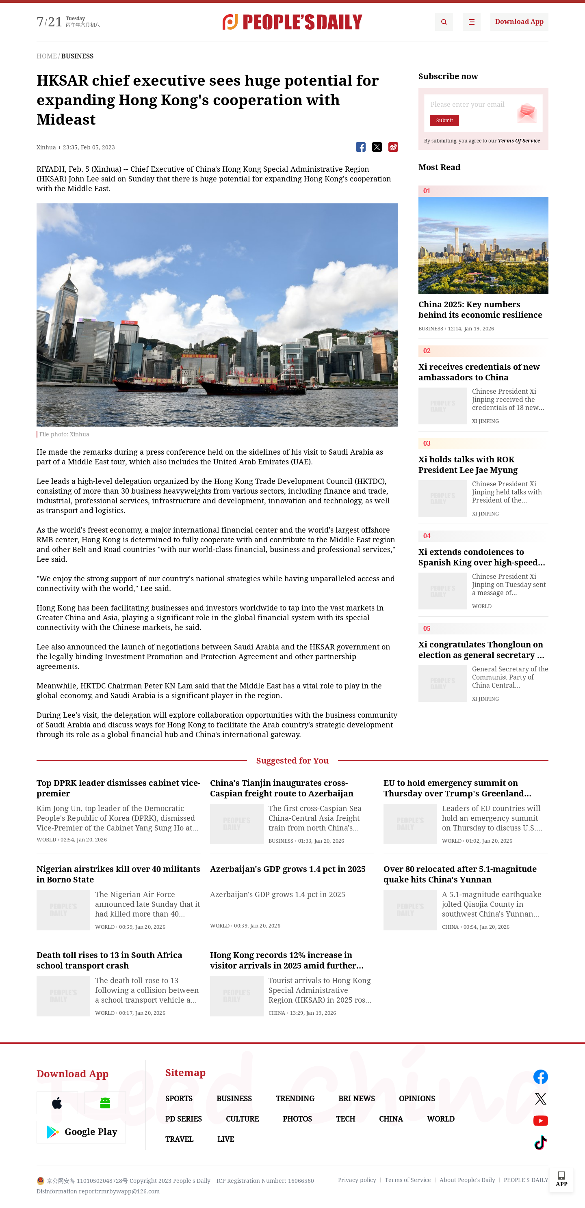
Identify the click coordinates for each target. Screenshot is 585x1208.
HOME (47, 56)
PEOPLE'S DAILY (526, 1180)
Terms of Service (408, 1180)
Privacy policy (357, 1180)
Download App (519, 22)
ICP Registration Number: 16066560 (265, 1181)
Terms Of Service (519, 141)
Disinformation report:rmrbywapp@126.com (98, 1191)
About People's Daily (467, 1180)
